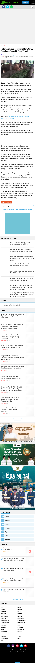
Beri (2, 607)
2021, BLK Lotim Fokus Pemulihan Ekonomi (13, 590)
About (9, 649)
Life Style (4, 618)
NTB (19, 625)
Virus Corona (4, 638)
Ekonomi (7, 520)
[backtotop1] (33, 652)
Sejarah (7, 532)
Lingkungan (21, 618)
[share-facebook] (3, 6)
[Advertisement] (17, 26)
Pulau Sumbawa (22, 634)
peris (19, 638)
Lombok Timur (5, 623)
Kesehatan (21, 616)
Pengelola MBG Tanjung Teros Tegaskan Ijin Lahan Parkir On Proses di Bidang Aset (12, 357)
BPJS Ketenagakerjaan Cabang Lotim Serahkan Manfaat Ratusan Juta (12, 367)
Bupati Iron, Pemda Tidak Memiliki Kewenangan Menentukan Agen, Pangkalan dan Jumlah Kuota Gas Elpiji (11, 389)
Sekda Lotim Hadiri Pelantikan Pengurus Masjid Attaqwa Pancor (11, 377)
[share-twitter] (7, 6)
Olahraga (20, 627)
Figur (6, 535)
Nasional (3, 627)
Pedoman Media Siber (17, 649)
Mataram (3, 625)
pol (2, 640)
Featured (7, 528)
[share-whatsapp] (11, 6)
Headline (7, 539)
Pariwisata (21, 629)
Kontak (25, 649)
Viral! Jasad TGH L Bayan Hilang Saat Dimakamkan (13, 569)
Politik (3, 634)
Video (19, 636)
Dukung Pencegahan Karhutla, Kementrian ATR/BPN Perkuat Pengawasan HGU (10, 399)
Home (2, 45)
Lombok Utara (21, 623)
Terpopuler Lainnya (17, 599)
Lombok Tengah (22, 620)
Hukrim (7, 516)
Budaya (9, 202)
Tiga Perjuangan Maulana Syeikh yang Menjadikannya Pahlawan (13, 559)
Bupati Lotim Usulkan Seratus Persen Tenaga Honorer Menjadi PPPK (12, 346)
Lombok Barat (5, 620)
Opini (2, 629)
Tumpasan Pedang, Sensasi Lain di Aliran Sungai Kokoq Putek (13, 580)
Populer (25, 2)
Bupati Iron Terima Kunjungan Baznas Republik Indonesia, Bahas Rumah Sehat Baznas (12, 316)
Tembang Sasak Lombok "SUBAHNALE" (11, 549)
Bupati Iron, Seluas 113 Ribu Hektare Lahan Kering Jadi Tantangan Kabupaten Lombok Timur (12, 326)
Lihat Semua (17, 419)
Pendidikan (4, 631)
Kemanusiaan (4, 616)
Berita (3, 202)
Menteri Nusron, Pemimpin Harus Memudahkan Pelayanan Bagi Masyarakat (11, 336)
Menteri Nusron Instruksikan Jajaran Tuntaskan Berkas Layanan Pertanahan (12, 409)
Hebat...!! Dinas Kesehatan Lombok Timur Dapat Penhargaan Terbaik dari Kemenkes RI (17, 209)
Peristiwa (20, 631)
